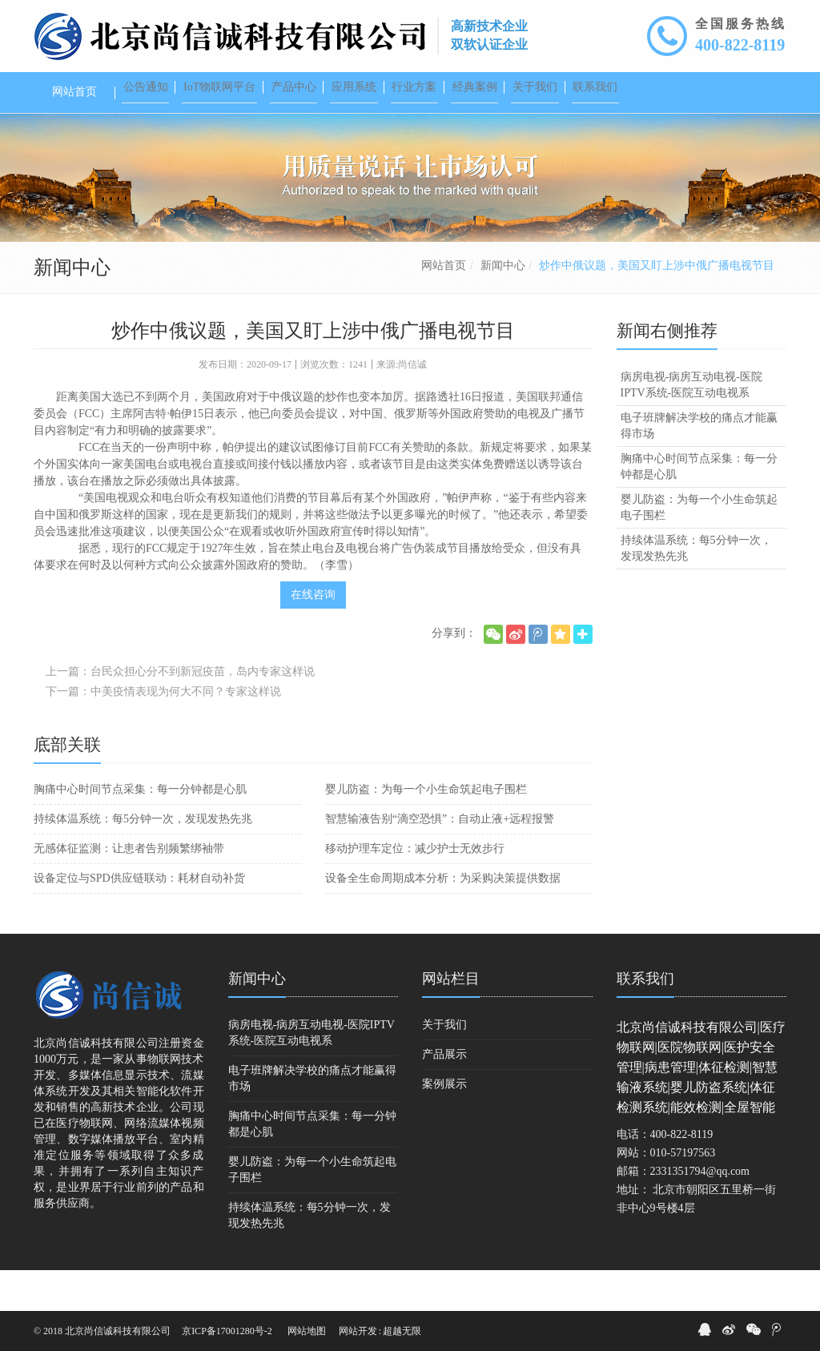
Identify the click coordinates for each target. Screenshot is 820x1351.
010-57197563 (683, 1194)
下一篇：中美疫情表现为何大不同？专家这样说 (163, 732)
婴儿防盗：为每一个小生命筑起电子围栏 (426, 830)
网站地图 (306, 1331)
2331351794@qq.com (700, 1212)
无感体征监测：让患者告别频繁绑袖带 (129, 889)
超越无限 (402, 1331)
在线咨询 (313, 635)
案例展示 (444, 1125)
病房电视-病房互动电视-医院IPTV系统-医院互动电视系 (691, 426)
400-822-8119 (740, 45)
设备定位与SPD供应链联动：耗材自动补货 (139, 919)
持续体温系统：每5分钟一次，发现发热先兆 (143, 860)
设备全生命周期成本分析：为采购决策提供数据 (443, 919)
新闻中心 (502, 306)
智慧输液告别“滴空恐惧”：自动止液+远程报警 (439, 860)
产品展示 (444, 1095)
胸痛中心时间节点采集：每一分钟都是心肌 (140, 830)
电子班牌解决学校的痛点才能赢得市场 (699, 466)
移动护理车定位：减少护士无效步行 (414, 889)
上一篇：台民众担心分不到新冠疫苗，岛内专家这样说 (180, 712)
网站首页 (443, 306)
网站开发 (358, 1331)
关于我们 (444, 1065)
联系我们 (645, 1019)
